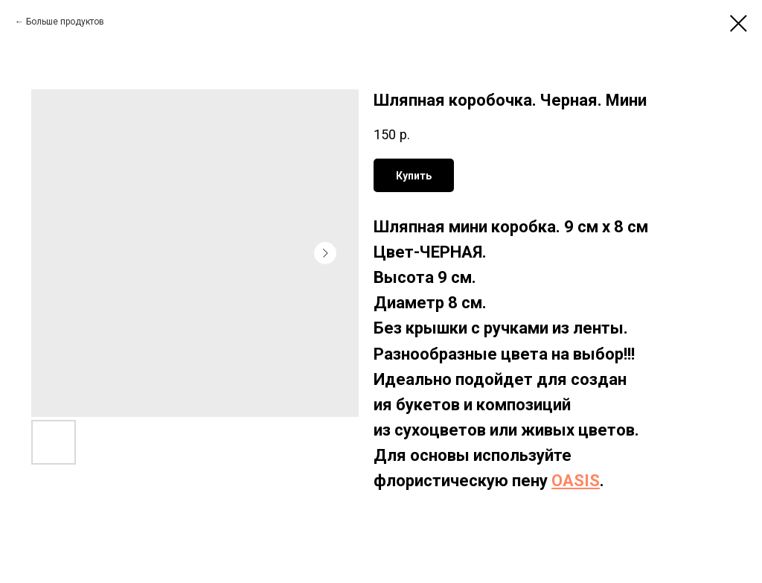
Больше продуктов (65, 21)
